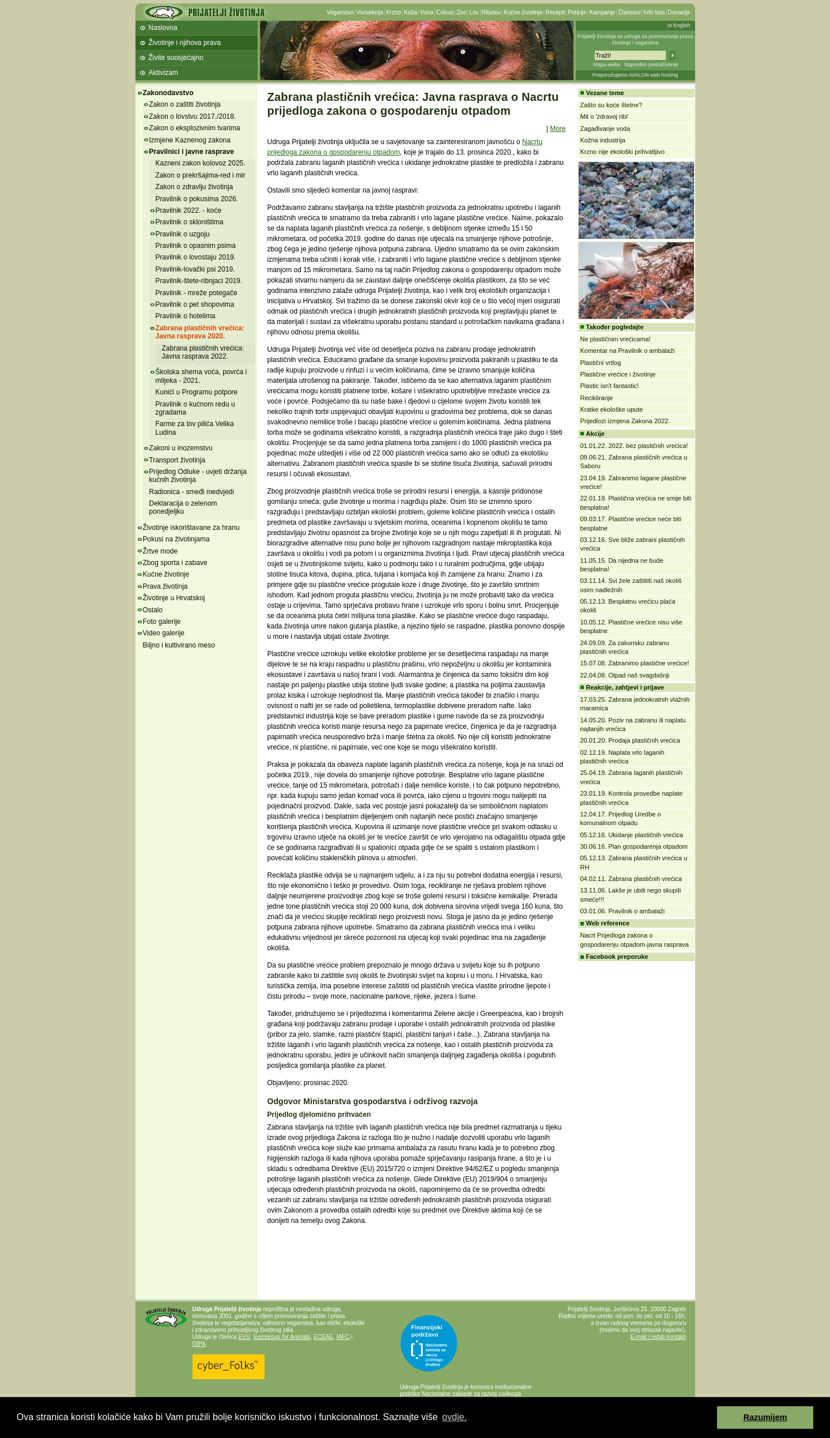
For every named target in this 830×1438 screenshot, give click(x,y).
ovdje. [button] (454, 1417)
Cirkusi (445, 12)
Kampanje (602, 12)
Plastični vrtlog (600, 362)
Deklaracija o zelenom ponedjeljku (183, 507)
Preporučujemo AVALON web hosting (635, 75)
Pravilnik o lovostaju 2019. (196, 257)
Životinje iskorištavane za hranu (191, 528)
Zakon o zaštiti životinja (185, 104)
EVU (245, 1337)
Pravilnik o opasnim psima (196, 246)
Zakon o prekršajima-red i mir (201, 175)
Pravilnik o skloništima (190, 222)
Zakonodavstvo (168, 93)
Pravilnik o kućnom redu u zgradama (195, 408)
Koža (410, 12)
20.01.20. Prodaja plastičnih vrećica (630, 740)
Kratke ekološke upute (611, 409)
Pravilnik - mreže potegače (196, 293)
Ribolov (491, 12)
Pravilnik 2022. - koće (189, 210)
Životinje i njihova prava (185, 43)
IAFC (343, 1337)
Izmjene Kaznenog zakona (190, 140)
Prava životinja (165, 586)
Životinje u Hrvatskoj (174, 598)
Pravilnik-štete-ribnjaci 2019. (199, 281)
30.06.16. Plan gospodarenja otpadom (634, 846)
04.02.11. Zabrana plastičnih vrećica (631, 878)
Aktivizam (163, 73)
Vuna (426, 12)
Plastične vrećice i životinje (618, 374)
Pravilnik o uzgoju (183, 234)
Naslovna (163, 28)
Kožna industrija (602, 140)
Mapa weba (606, 64)
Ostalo (153, 610)
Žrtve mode (160, 551)
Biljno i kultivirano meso (179, 645)
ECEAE (323, 1337)
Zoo (461, 12)
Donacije (679, 12)
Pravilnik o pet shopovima (195, 304)
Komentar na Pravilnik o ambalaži (627, 350)
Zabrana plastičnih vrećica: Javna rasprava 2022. (203, 352)
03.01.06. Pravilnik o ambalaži (622, 911)
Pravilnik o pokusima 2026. (197, 199)
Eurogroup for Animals (282, 1337)
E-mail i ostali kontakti (658, 1337)
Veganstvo (340, 12)
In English (679, 25)
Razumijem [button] (765, 1417)
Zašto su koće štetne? (611, 104)
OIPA (199, 1344)
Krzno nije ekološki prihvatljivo (622, 151)
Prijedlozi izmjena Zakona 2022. (625, 420)
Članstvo (629, 12)
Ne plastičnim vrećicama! (615, 339)
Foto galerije (162, 622)
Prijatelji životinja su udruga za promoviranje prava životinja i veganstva (635, 39)
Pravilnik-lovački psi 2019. (195, 269)
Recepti (555, 12)
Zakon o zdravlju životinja (194, 187)
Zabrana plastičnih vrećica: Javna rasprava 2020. (200, 332)
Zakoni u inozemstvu (181, 448)
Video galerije (164, 633)
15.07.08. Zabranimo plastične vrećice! (634, 663)
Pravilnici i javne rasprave (191, 152)
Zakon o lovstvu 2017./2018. (192, 116)
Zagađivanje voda (605, 128)
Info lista (654, 12)
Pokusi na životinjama (176, 539)
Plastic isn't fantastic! (609, 385)
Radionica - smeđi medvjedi (191, 492)
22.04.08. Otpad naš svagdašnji (625, 675)
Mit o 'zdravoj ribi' (604, 116)
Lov (473, 12)
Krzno (393, 12)
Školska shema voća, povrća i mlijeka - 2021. (201, 376)
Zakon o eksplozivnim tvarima (194, 128)
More (557, 129)
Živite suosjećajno (176, 58)
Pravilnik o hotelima (186, 316)
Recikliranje (596, 397)
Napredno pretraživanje (651, 64)
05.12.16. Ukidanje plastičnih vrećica (632, 834)
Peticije (577, 12)
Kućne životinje (523, 12)
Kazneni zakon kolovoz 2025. (201, 163)
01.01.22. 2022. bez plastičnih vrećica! (634, 445)
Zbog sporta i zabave (175, 563)
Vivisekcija (369, 12)
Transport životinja (177, 460)
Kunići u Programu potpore (197, 392)
